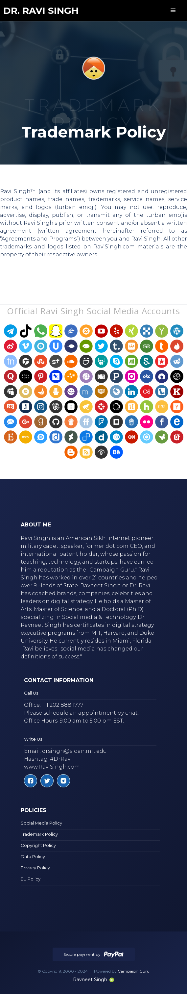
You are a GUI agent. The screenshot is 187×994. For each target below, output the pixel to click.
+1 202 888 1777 (63, 705)
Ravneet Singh (93, 979)
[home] (41, 10)
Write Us (33, 739)
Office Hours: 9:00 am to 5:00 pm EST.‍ (74, 721)
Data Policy (33, 856)
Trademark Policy (39, 834)
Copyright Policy (38, 845)
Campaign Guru (134, 971)
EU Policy (30, 878)
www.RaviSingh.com (52, 767)
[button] (173, 10)
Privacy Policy (35, 867)
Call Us (31, 693)
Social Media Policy (41, 823)
